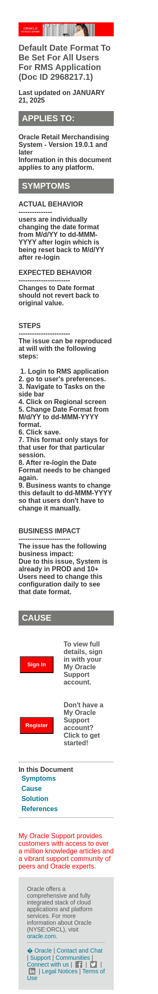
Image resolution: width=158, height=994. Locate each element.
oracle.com (41, 936)
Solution (34, 798)
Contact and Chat (79, 950)
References (39, 808)
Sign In (36, 664)
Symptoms (38, 778)
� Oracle (39, 950)
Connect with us (49, 964)
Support (40, 957)
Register (36, 725)
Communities (73, 957)
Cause (31, 788)
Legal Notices (60, 971)
